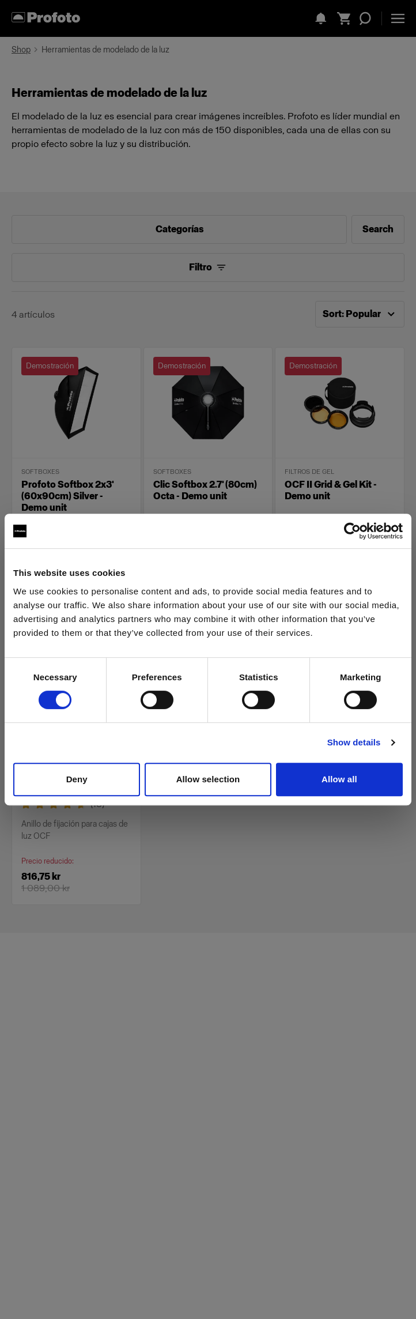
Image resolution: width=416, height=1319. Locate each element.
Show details (354, 742)
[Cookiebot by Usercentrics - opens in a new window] (352, 531)
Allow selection (208, 779)
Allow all (339, 779)
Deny (77, 779)
